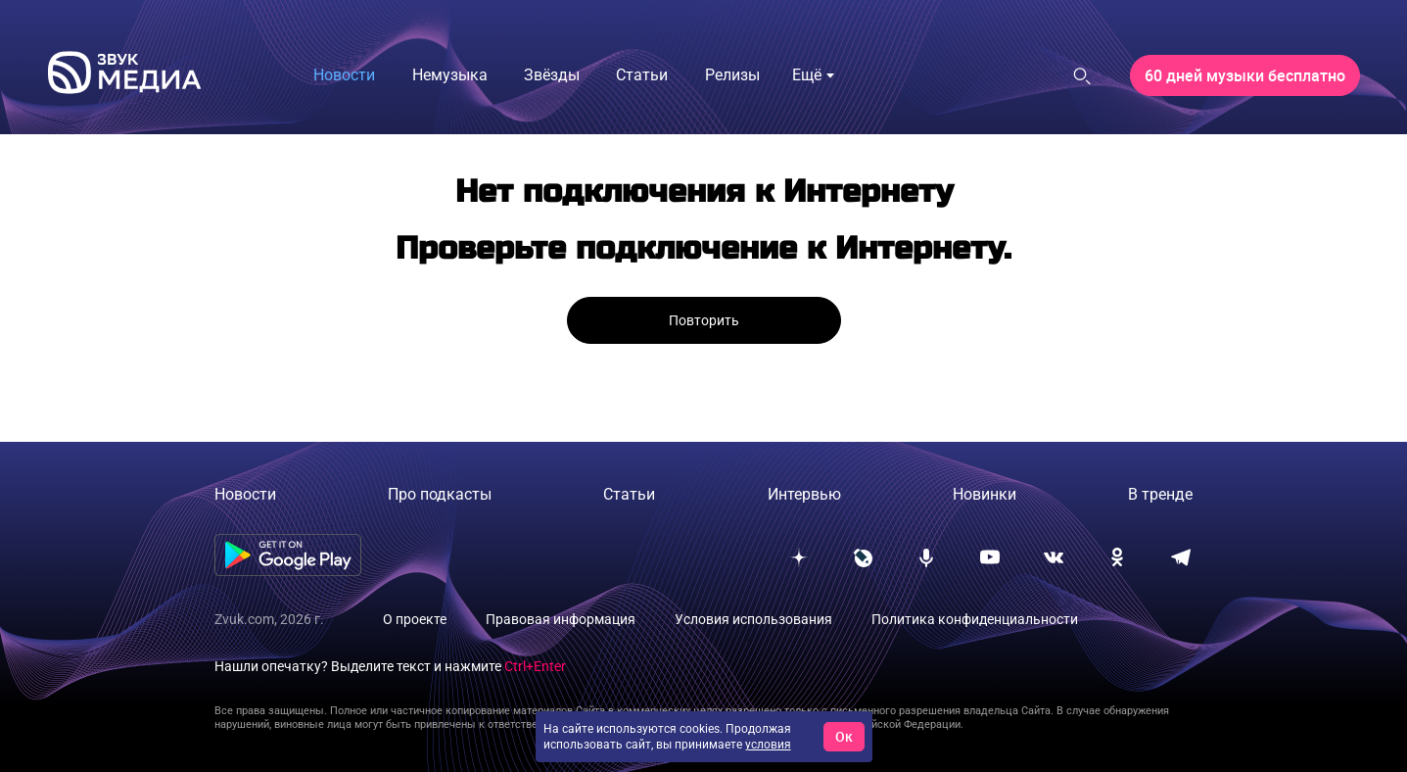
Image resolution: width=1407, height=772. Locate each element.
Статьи (642, 75)
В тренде (1160, 494)
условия (768, 744)
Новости (344, 75)
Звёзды (552, 75)
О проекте (414, 619)
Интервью (804, 494)
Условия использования (753, 619)
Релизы (732, 75)
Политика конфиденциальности (974, 619)
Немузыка (450, 75)
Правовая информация (560, 619)
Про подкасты (440, 494)
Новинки (984, 494)
